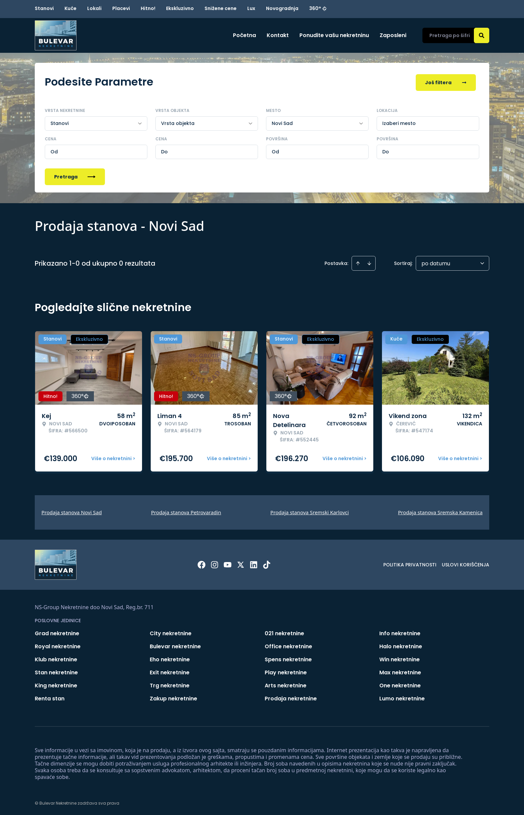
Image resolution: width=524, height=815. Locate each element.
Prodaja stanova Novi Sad (71, 511)
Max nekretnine (400, 671)
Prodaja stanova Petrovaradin (186, 511)
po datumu (435, 262)
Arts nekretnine (285, 684)
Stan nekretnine (56, 671)
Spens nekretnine (288, 658)
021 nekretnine (284, 632)
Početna (244, 35)
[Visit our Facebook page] (202, 563)
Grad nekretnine (57, 632)
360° (318, 8)
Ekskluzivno (180, 8)
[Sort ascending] (358, 262)
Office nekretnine (288, 645)
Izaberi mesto (399, 122)
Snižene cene (221, 8)
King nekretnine (56, 684)
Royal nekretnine (58, 645)
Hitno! (148, 8)
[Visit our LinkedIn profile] (254, 563)
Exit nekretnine (169, 671)
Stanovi (44, 8)
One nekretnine (400, 684)
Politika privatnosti (409, 563)
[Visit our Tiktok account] (267, 563)
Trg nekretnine (169, 684)
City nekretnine (170, 632)
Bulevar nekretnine (175, 645)
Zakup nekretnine (173, 697)
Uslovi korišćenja (465, 563)
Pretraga (75, 175)
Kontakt (278, 35)
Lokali (94, 8)
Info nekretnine (399, 632)
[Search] (481, 35)
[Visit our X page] (241, 563)
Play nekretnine (286, 671)
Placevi (121, 8)
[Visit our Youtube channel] (228, 563)
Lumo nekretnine (402, 697)
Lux (251, 8)
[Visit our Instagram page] (215, 563)
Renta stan (49, 697)
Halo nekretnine (400, 645)
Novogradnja (282, 8)
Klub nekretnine (56, 658)
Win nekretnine (399, 658)
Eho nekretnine (170, 658)
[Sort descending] (369, 262)
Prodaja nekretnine (291, 697)
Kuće (70, 8)
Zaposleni (393, 35)
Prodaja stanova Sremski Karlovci (309, 511)
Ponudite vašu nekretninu (334, 35)
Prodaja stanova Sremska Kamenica (440, 511)
